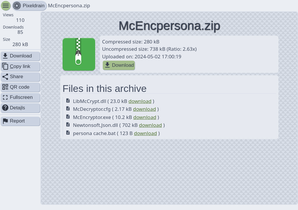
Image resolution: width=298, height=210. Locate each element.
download (139, 101)
